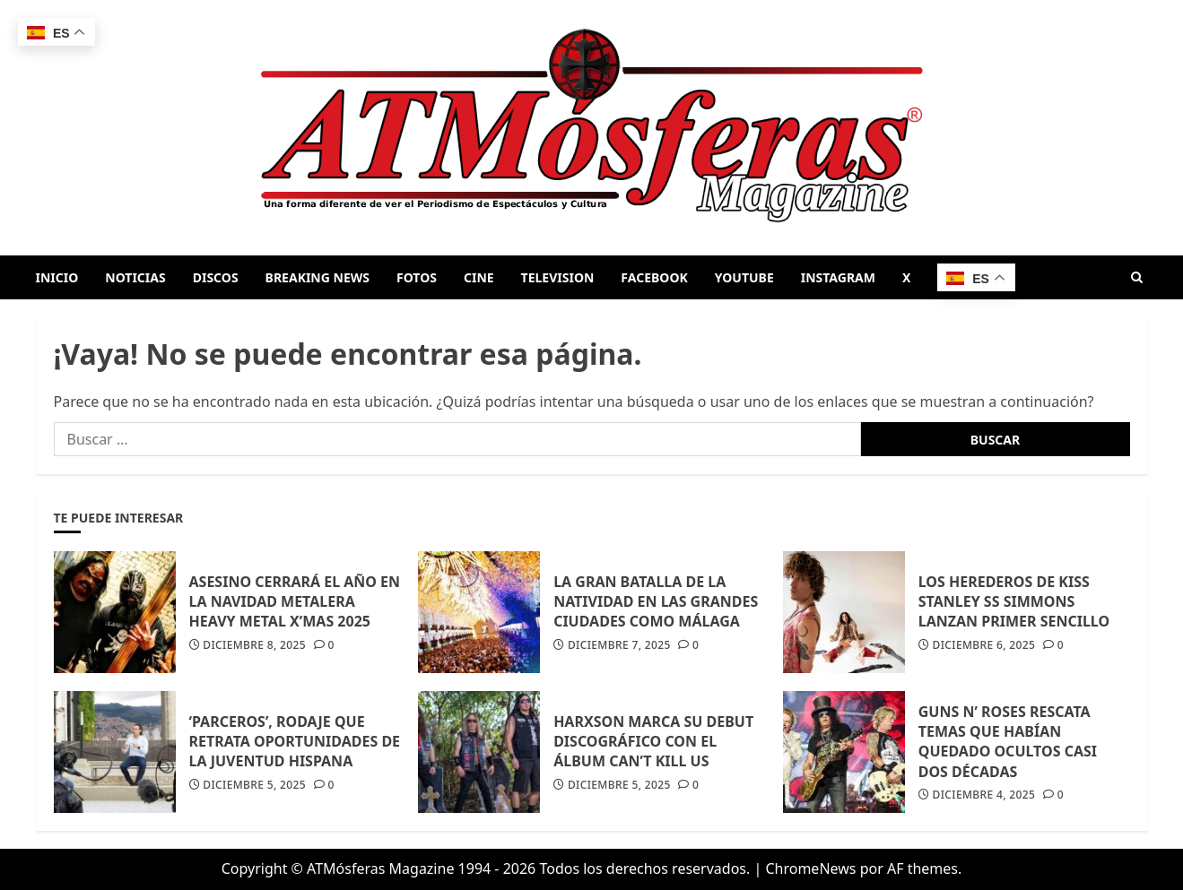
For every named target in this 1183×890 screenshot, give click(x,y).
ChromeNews (810, 868)
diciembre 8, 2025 (254, 645)
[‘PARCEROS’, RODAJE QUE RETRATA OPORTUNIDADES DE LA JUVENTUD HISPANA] (115, 752)
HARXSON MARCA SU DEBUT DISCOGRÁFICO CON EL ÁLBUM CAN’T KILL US (653, 742)
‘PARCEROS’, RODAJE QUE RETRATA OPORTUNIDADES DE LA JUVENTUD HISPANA (295, 742)
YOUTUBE (744, 277)
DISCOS (216, 277)
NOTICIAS (135, 277)
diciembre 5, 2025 (254, 785)
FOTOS (416, 277)
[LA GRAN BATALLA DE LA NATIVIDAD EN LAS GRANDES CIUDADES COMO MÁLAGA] (479, 612)
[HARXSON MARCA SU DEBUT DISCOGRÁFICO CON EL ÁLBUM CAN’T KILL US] (479, 752)
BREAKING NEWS (317, 277)
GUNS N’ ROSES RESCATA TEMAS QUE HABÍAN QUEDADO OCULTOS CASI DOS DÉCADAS (1007, 742)
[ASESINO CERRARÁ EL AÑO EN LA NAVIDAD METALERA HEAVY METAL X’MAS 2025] (115, 612)
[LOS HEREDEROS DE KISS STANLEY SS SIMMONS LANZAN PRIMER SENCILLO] (844, 612)
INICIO (57, 277)
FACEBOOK (654, 277)
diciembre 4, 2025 (984, 795)
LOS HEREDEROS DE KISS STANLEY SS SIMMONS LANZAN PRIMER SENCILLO (1013, 602)
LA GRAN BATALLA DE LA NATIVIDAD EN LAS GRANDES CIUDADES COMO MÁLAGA (655, 602)
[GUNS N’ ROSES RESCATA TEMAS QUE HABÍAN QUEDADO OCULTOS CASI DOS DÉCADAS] (844, 752)
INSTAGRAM (838, 277)
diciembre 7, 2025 (619, 645)
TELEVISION (558, 277)
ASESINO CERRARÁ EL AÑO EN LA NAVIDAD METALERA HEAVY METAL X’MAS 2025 (295, 602)
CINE (479, 277)
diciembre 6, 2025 (984, 645)
